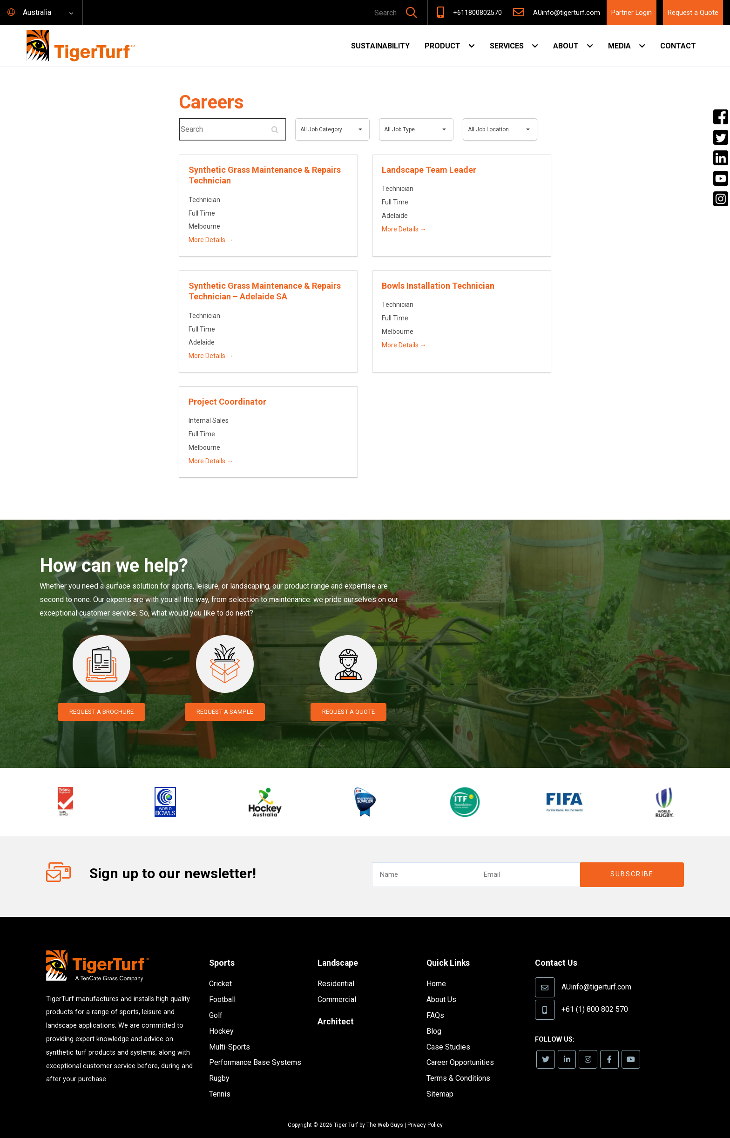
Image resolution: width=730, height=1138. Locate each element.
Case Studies (448, 1033)
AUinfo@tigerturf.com (566, 13)
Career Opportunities (460, 1048)
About (566, 45)
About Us (441, 986)
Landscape (341, 949)
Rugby (219, 1064)
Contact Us (558, 949)
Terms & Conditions (458, 1064)
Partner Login (631, 13)
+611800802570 (477, 13)
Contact (678, 45)
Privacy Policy (425, 1111)
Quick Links (451, 949)
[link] (546, 1046)
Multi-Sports (229, 1033)
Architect (337, 1007)
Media (619, 45)
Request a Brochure (101, 712)
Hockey (221, 1017)
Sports (223, 949)
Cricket (220, 970)
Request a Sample (225, 712)
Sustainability (380, 45)
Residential (336, 970)
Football (222, 986)
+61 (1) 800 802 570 (594, 995)
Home (436, 970)
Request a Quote (693, 13)
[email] (528, 861)
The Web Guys (384, 1111)
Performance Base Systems (255, 1048)
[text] (382, 13)
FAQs (435, 1001)
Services (507, 45)
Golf (216, 1001)
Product (442, 45)
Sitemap (439, 1080)
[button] (411, 13)
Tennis (219, 1080)
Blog (433, 1017)
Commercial (337, 986)
